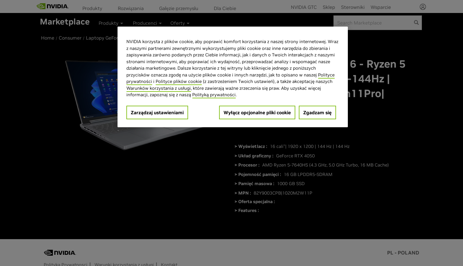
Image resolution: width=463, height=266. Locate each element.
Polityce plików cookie (179, 81)
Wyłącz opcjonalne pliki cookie (257, 112)
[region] (233, 77)
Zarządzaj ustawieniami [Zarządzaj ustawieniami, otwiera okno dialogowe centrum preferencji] (157, 112)
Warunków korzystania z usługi (158, 88)
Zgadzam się (317, 112)
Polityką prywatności (214, 94)
